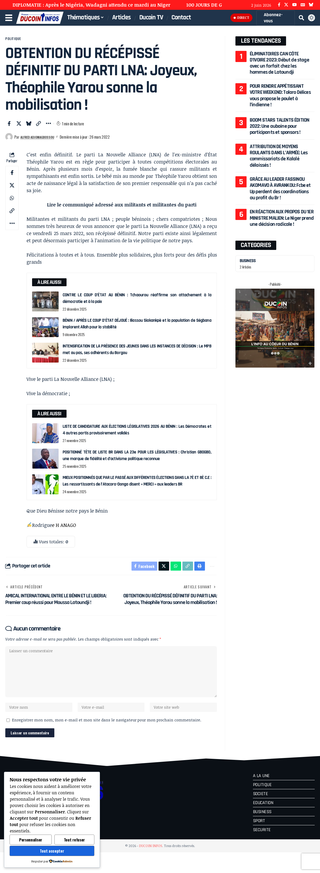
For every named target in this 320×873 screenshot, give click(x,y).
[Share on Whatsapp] (12, 202)
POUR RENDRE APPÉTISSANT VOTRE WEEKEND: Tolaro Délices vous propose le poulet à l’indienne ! (279, 95)
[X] (286, 5)
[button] (301, 18)
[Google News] (302, 5)
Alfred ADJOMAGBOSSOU (41, 140)
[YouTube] (294, 5)
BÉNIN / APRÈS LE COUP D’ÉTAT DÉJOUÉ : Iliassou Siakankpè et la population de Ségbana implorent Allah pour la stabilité (137, 327)
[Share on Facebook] (9, 127)
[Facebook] (279, 5)
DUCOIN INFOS (150, 866)
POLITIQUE (17, 40)
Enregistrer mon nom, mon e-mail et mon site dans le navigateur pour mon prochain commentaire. (106, 739)
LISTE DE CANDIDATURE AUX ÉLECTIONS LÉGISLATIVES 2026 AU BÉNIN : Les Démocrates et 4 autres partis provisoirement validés (137, 433)
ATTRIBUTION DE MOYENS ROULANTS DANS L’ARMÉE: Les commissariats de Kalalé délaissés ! (279, 156)
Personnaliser (30, 840)
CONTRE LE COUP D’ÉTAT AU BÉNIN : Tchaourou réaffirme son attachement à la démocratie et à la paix (137, 302)
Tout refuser (74, 840)
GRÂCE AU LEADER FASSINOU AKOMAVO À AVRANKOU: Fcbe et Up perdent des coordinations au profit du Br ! (280, 188)
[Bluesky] (311, 5)
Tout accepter (52, 851)
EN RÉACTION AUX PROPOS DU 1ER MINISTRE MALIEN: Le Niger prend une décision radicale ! (282, 218)
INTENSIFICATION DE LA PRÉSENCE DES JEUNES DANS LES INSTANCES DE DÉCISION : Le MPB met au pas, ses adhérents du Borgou (137, 353)
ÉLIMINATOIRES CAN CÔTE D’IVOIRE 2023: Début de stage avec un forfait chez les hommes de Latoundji (282, 63)
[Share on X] (19, 127)
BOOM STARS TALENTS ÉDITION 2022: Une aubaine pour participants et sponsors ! (279, 126)
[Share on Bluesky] (28, 127)
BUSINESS (249, 260)
